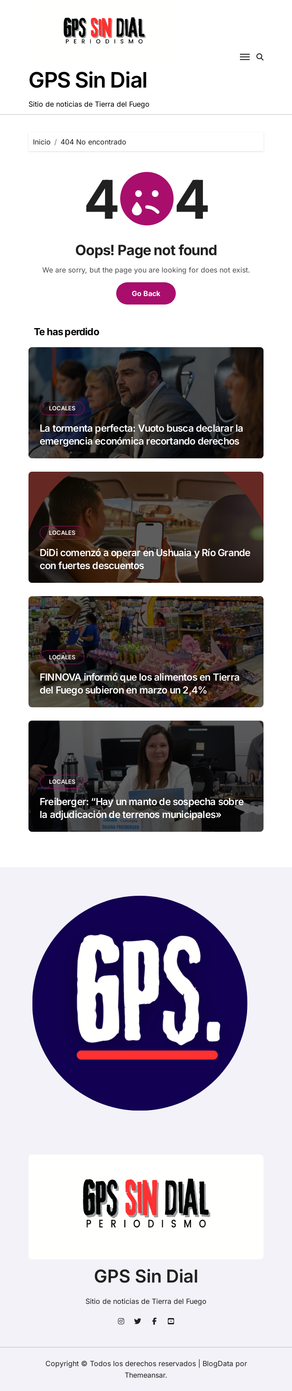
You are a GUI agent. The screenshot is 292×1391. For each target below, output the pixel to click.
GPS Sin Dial (87, 80)
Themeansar (145, 1375)
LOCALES (62, 408)
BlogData (218, 1363)
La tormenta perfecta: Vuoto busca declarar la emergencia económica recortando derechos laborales (141, 440)
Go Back (146, 293)
